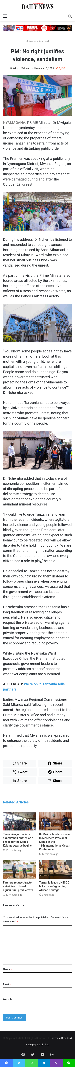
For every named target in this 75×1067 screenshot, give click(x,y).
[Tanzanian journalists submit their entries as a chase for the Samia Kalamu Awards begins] (19, 821)
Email (7, 984)
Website (7, 999)
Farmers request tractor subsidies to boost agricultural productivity (18, 886)
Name (7, 969)
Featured (44, 41)
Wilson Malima (21, 68)
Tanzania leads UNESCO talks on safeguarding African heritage (54, 886)
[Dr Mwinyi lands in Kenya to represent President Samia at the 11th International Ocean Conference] (55, 821)
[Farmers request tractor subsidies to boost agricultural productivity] (19, 869)
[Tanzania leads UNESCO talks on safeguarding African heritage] (55, 869)
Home (31, 41)
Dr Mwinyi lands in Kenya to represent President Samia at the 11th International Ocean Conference (55, 842)
